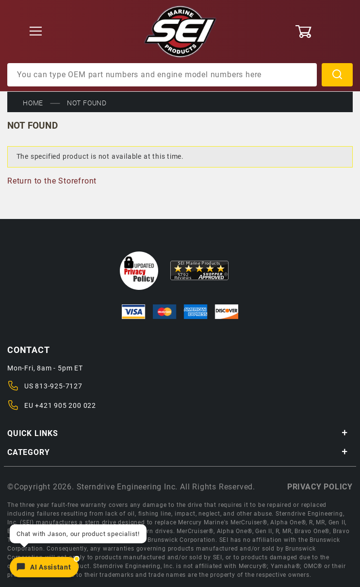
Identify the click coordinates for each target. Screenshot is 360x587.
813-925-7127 (58, 386)
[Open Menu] (36, 31)
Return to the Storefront (52, 180)
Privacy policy (320, 486)
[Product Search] (162, 74)
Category (177, 452)
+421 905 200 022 (65, 405)
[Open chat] (44, 567)
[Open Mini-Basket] (324, 31)
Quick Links (177, 433)
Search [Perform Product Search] (337, 75)
